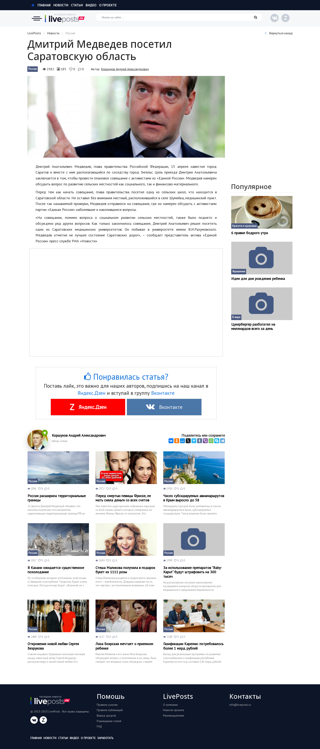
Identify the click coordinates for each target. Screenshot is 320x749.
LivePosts (34, 33)
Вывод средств (106, 715)
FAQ (99, 726)
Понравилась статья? (126, 376)
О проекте (108, 5)
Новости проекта (173, 710)
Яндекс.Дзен (92, 393)
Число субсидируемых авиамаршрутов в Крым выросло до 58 (193, 498)
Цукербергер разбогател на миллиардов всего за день (253, 326)
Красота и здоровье (244, 226)
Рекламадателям (173, 715)
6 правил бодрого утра (249, 233)
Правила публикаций (110, 710)
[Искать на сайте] (179, 17)
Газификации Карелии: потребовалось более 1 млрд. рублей (193, 646)
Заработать (105, 738)
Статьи (77, 5)
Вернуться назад (279, 33)
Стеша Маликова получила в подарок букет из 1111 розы (125, 569)
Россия (32, 69)
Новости (60, 5)
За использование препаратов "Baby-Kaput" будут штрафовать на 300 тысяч (192, 572)
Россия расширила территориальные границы (57, 498)
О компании (170, 705)
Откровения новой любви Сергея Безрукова (53, 646)
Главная (40, 5)
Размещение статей (109, 721)
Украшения (238, 271)
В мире (236, 317)
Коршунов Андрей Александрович (125, 69)
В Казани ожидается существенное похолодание (56, 569)
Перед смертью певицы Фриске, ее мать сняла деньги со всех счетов (123, 498)
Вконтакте (162, 393)
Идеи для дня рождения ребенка (258, 278)
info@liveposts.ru (240, 705)
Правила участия (107, 705)
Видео (91, 5)
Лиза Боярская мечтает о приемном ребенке (124, 646)
